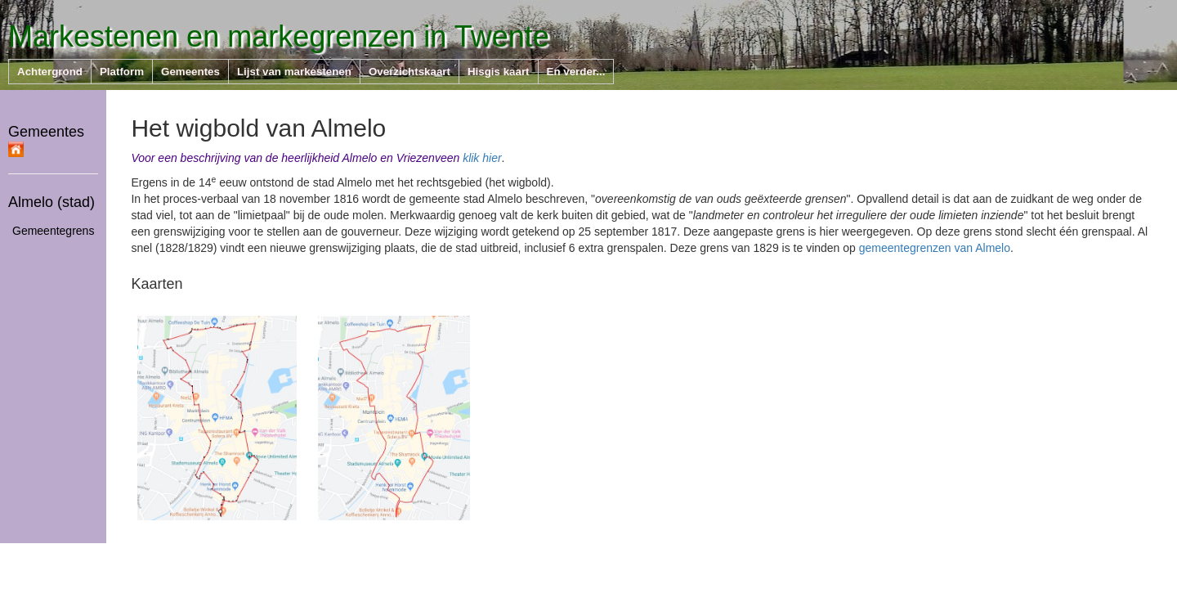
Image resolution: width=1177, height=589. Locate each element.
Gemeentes (46, 140)
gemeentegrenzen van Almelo (934, 247)
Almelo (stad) (51, 202)
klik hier (482, 157)
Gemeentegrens (53, 230)
